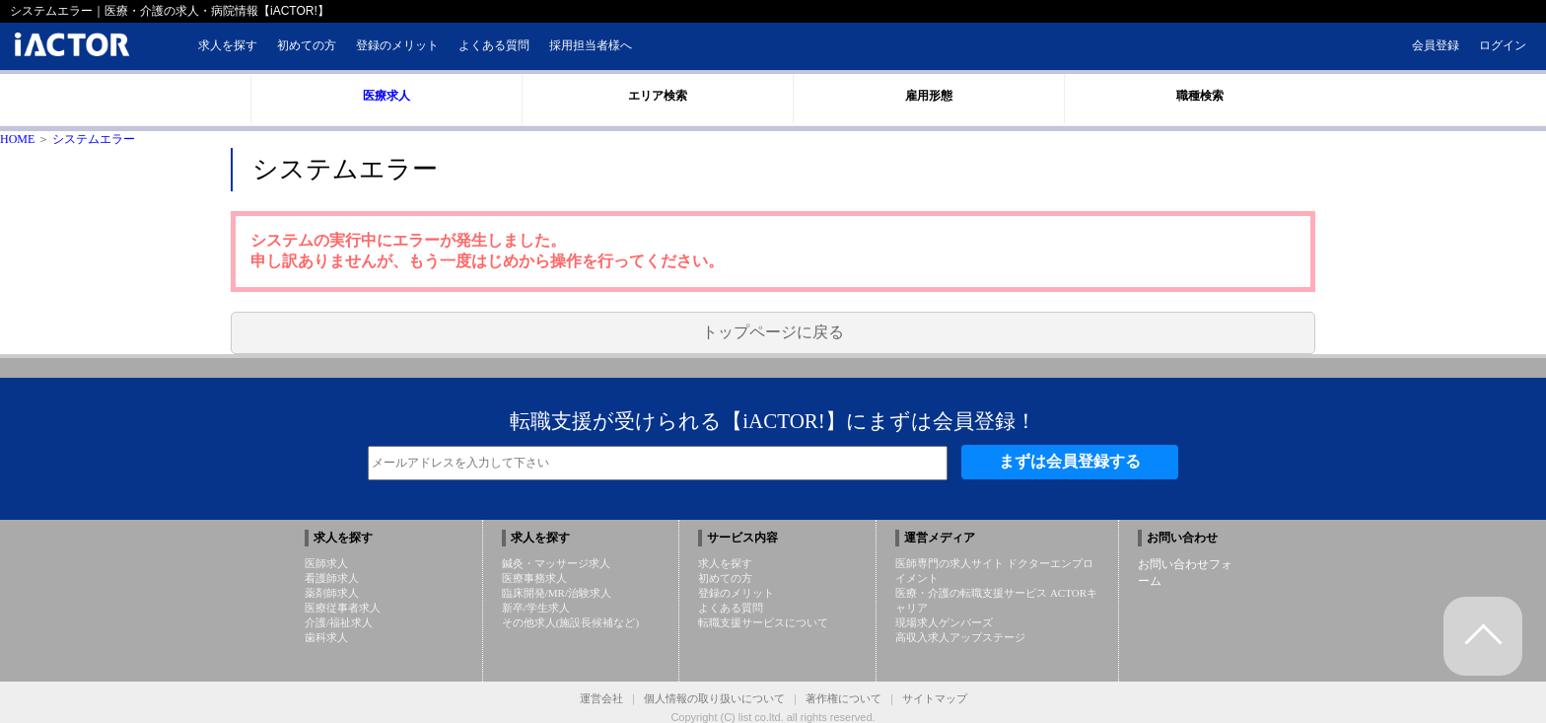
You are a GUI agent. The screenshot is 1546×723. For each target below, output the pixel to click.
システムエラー (93, 139)
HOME (17, 139)
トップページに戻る (773, 332)
